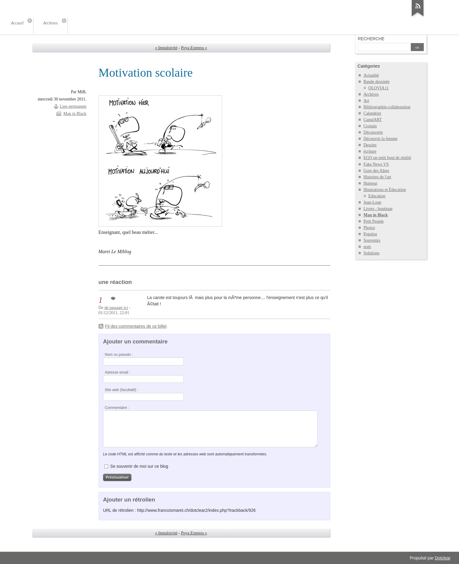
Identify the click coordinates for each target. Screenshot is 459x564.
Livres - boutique (378, 208)
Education (376, 196)
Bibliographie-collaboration (386, 107)
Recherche (371, 38)
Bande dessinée (376, 81)
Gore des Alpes (376, 170)
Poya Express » (194, 48)
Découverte (373, 132)
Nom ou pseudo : (119, 354)
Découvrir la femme (380, 138)
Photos (369, 227)
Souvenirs (371, 240)
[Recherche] (384, 47)
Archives (371, 94)
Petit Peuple (373, 221)
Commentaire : (117, 408)
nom (367, 246)
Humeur (370, 183)
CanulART (372, 119)
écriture (369, 151)
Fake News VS (376, 164)
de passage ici (116, 307)
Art (366, 100)
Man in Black (74, 113)
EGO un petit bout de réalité (387, 157)
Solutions (371, 253)
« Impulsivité (166, 48)
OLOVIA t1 (378, 88)
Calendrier (372, 113)
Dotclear (443, 558)
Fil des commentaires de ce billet (136, 326)
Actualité (371, 75)
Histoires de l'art (377, 177)
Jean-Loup (372, 202)
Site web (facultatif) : (121, 390)
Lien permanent (73, 106)
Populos (370, 234)
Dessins (370, 145)
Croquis (370, 126)
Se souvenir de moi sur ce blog (139, 466)
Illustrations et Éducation (384, 189)
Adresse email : (117, 372)
